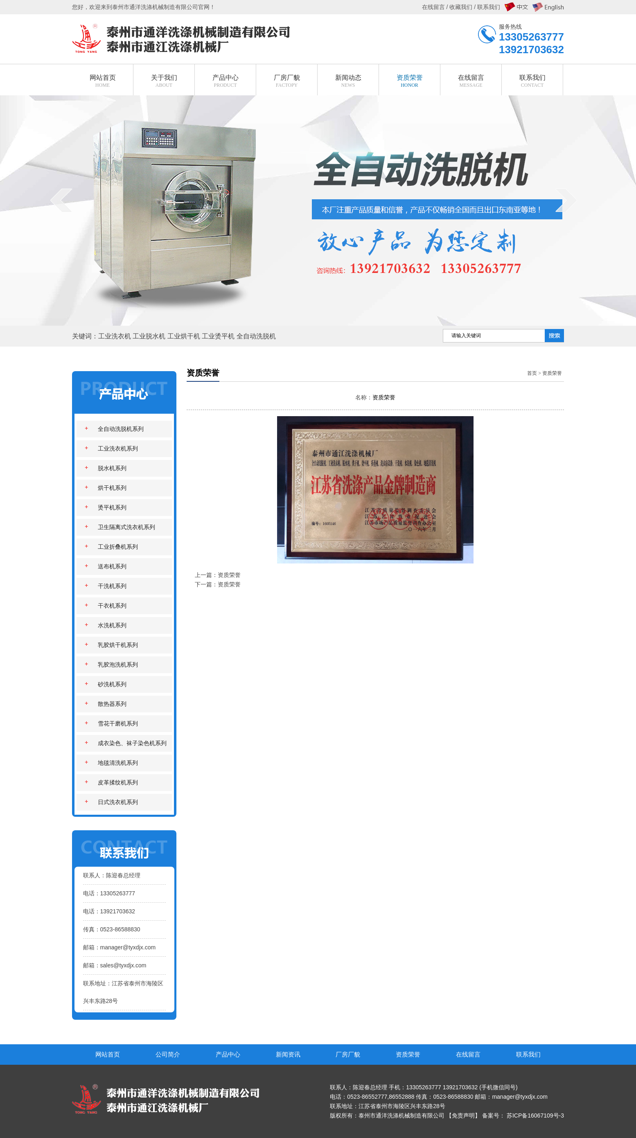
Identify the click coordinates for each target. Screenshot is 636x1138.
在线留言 (468, 1054)
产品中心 (228, 1054)
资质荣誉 (552, 373)
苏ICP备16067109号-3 (535, 1115)
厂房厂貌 (348, 1054)
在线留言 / (436, 7)
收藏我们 (460, 7)
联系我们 (528, 1054)
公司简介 (168, 1054)
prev (64, 216)
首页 (532, 373)
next (569, 216)
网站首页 (107, 1054)
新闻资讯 (288, 1054)
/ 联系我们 (486, 7)
